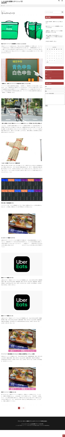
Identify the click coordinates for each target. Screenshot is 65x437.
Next (23, 414)
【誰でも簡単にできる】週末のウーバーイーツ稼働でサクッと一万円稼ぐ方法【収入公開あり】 (21, 126)
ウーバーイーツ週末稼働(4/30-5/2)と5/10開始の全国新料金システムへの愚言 (21, 359)
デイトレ (48, 75)
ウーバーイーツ (9, 5)
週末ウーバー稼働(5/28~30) (10, 282)
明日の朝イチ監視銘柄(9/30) (11, 207)
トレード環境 (49, 78)
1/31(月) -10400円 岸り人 (51, 41)
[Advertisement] (54, 117)
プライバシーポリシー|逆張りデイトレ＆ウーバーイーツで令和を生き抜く (32, 428)
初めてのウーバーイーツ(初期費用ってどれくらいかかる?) (21, 43)
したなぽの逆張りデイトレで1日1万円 (11, 2)
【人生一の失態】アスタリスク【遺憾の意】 (16, 167)
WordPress (47, 432)
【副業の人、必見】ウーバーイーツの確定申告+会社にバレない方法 (21, 84)
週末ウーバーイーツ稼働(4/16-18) (13, 399)
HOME (3, 5)
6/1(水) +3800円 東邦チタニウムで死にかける (54, 22)
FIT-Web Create (35, 432)
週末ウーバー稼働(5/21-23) (10, 320)
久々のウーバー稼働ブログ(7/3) (12, 242)
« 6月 (47, 62)
